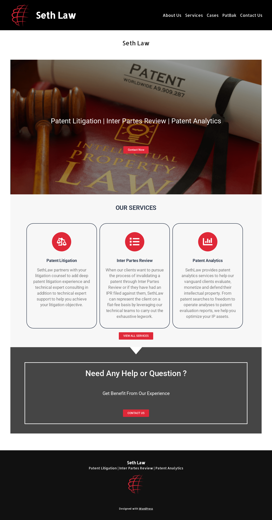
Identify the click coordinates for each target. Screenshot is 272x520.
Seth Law (56, 15)
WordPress (146, 508)
